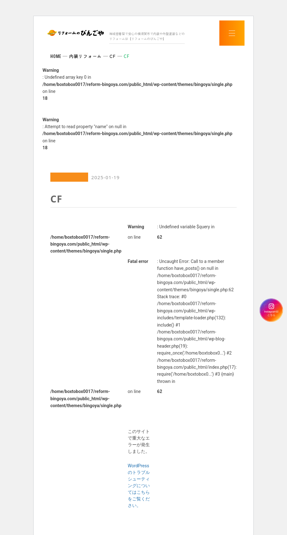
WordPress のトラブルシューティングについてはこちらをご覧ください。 (139, 485)
